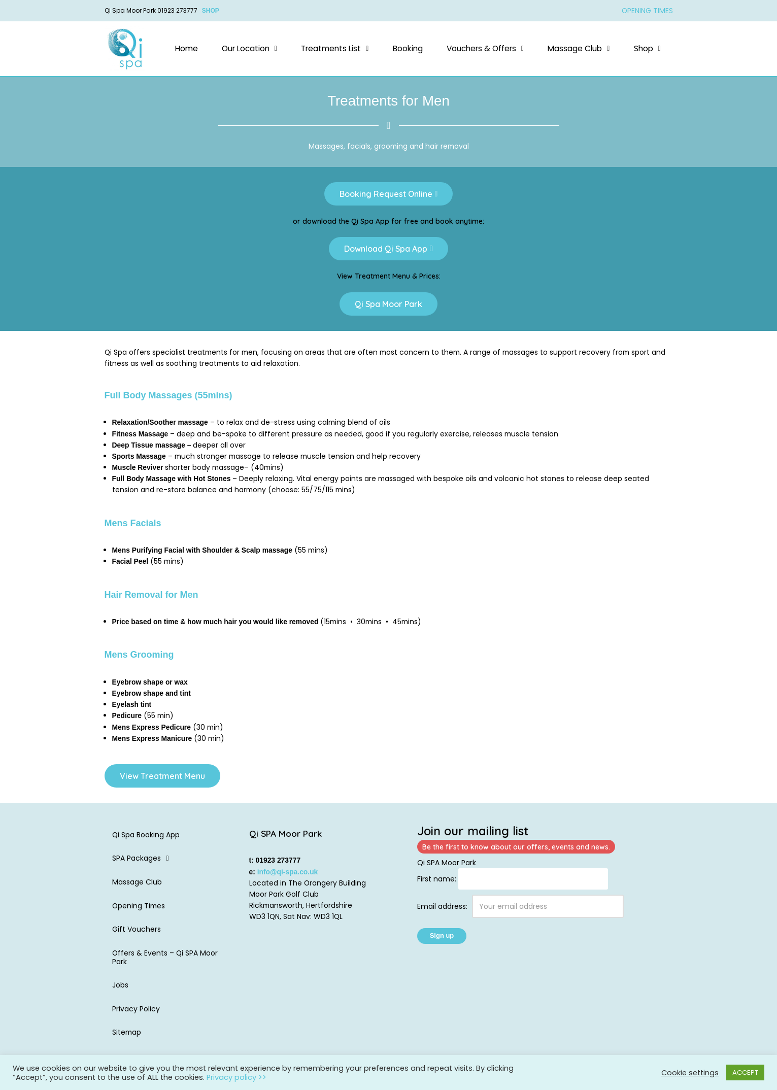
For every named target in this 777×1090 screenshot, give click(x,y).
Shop (647, 48)
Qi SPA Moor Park (446, 866)
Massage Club (579, 48)
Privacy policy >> (236, 1077)
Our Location (249, 48)
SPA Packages (143, 862)
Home (186, 48)
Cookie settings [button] (690, 1072)
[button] (249, 49)
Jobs (120, 988)
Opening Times (139, 909)
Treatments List (334, 48)
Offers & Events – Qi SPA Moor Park (165, 960)
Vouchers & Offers (485, 48)
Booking (408, 48)
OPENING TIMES (647, 11)
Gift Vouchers (136, 933)
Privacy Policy (136, 1012)
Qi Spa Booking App (146, 838)
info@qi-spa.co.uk (288, 875)
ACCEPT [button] (745, 1072)
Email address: (520, 910)
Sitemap (127, 1036)
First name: (436, 882)
